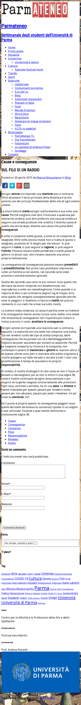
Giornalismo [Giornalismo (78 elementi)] (19, 585)
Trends (12, 73)
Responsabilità (17, 435)
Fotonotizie (22, 143)
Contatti (13, 154)
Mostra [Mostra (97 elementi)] (11, 591)
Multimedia (15, 132)
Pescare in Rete (24, 103)
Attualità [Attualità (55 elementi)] (22, 576)
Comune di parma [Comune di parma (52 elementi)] (63, 576)
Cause (12, 421)
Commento (8, 463)
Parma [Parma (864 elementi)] (41, 590)
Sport (11, 77)
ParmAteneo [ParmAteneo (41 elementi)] (68, 591)
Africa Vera (22, 114)
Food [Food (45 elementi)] (67, 581)
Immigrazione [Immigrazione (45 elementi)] (44, 585)
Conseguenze (16, 424)
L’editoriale (22, 84)
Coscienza (14, 428)
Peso (11, 432)
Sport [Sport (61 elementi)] (4, 600)
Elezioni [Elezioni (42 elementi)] (55, 581)
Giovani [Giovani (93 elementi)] (32, 585)
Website (6, 507)
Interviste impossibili (28, 99)
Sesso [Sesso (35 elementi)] (59, 596)
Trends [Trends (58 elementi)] (44, 600)
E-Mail (5, 496)
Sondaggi (20, 151)
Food (18, 106)
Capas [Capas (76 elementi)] (37, 576)
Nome (5, 486)
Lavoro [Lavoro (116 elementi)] (74, 585)
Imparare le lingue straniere (33, 121)
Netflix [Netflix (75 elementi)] (30, 591)
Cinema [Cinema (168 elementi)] (47, 576)
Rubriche (13, 80)
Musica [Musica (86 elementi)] (20, 591)
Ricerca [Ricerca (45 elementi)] (28, 596)
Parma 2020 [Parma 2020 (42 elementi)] (55, 591)
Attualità (13, 55)
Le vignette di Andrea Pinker (33, 147)
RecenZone (22, 117)
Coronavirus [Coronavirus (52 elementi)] (7, 581)
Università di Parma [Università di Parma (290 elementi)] (19, 605)
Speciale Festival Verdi (29, 69)
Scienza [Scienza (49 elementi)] (36, 596)
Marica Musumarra (49, 177)
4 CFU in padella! (25, 128)
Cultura (13, 66)
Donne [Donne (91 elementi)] (46, 581)
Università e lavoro (27, 62)
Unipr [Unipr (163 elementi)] (52, 600)
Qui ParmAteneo (25, 140)
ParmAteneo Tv (24, 136)
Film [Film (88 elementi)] (62, 581)
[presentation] (26, 521)
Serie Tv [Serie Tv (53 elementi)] (52, 595)
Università (14, 58)
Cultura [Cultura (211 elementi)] (35, 580)
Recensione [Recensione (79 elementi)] (17, 595)
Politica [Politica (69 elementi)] (5, 595)
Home (11, 47)
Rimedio (13, 439)
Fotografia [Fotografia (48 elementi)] (6, 585)
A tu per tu (21, 92)
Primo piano (15, 51)
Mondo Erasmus (25, 110)
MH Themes (47, 700)
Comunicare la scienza (29, 88)
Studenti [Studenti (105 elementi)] (13, 600)
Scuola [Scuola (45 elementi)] (44, 596)
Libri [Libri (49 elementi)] (3, 591)
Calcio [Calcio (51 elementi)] (30, 576)
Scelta (12, 443)
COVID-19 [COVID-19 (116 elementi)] (21, 581)
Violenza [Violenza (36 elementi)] (41, 605)
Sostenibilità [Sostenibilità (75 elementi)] (70, 595)
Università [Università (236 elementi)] (66, 600)
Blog (17, 95)
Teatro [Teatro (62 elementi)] (23, 600)
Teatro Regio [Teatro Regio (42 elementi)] (34, 600)
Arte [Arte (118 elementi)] (14, 576)
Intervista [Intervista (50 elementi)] (57, 585)
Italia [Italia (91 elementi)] (65, 585)
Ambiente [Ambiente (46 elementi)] (6, 576)
